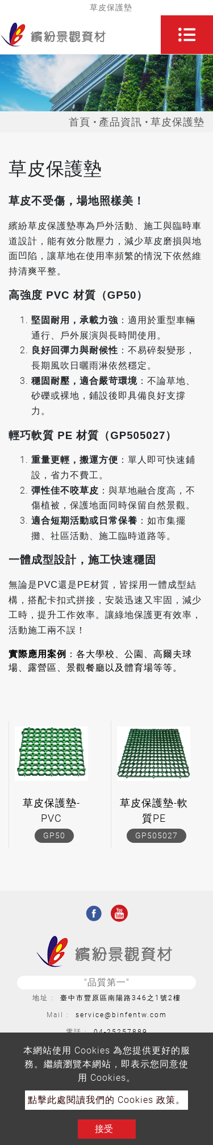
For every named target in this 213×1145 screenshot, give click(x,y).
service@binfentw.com (121, 1015)
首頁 (79, 122)
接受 (104, 1128)
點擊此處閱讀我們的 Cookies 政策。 (106, 1099)
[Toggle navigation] (187, 34)
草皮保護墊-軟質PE (154, 810)
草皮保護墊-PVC (51, 810)
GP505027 (156, 835)
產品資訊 (120, 122)
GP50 (54, 835)
